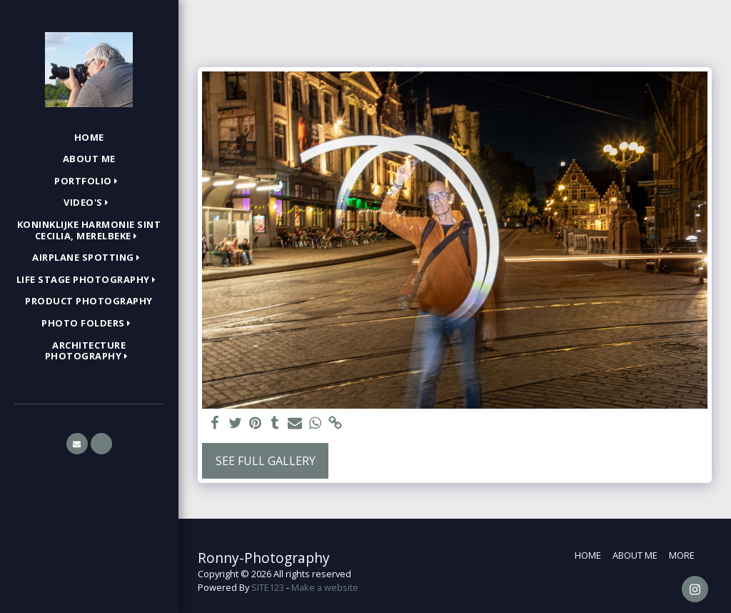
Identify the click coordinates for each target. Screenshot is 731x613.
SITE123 (267, 587)
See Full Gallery (266, 461)
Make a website (324, 587)
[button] (88, 181)
